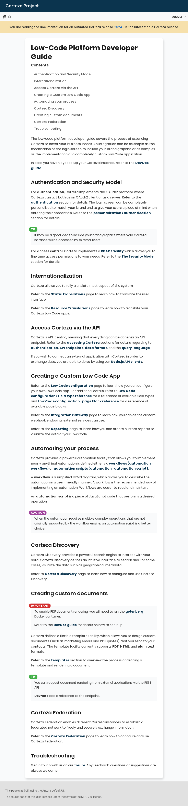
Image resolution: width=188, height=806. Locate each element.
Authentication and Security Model (62, 74)
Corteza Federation (50, 121)
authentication (44, 202)
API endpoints (71, 348)
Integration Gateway (69, 415)
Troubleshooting (47, 128)
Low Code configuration (72, 385)
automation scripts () (101, 468)
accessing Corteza (83, 342)
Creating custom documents (58, 115)
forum (79, 765)
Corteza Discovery (49, 108)
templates (60, 660)
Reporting (60, 429)
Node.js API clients (126, 361)
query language (136, 348)
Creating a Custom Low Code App (62, 94)
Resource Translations (70, 308)
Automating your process (55, 101)
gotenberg (134, 611)
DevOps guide (65, 625)
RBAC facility (112, 251)
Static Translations (68, 294)
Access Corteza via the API (56, 88)
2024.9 (119, 27)
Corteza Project (22, 6)
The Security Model (137, 256)
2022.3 (177, 17)
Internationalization (50, 81)
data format (96, 348)
